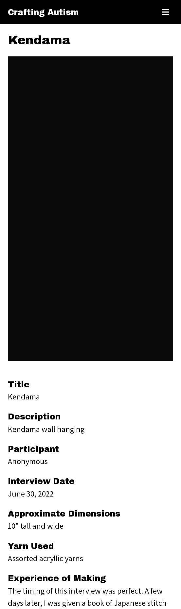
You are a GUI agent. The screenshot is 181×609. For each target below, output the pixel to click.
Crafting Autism (43, 12)
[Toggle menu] (165, 12)
